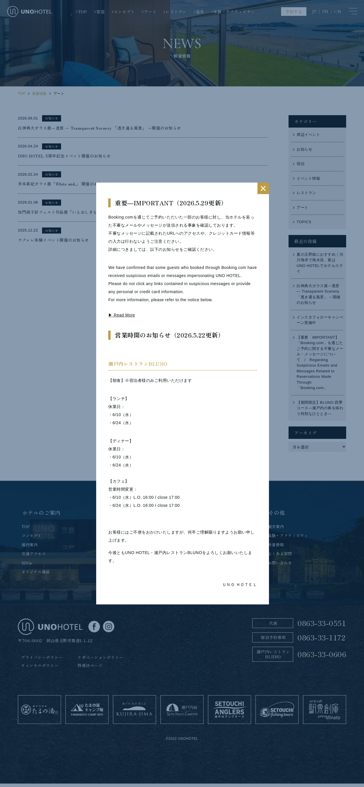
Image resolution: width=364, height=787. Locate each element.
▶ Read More (121, 315)
